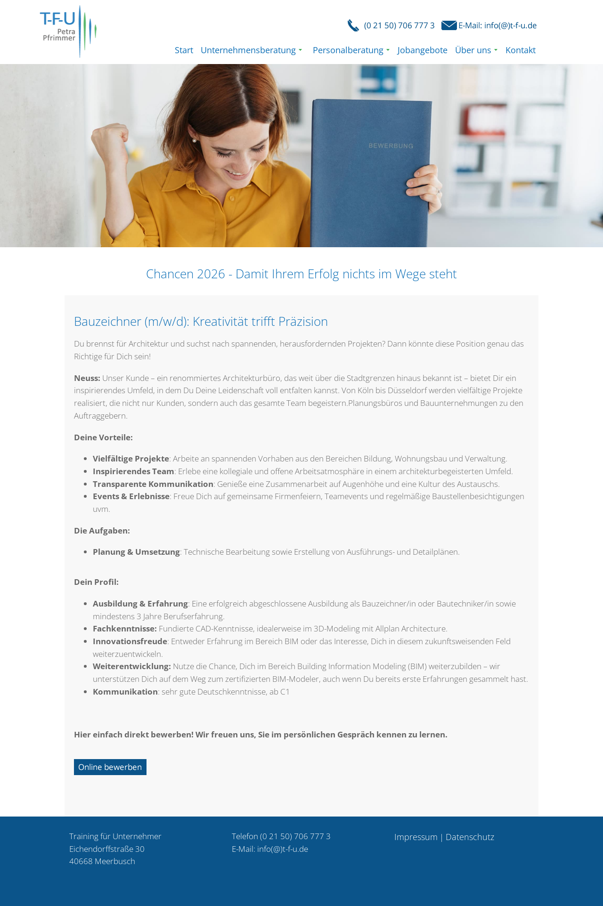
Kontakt (520, 50)
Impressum (416, 836)
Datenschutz (470, 836)
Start (184, 50)
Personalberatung (348, 50)
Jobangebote (423, 50)
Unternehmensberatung (248, 50)
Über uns (473, 50)
